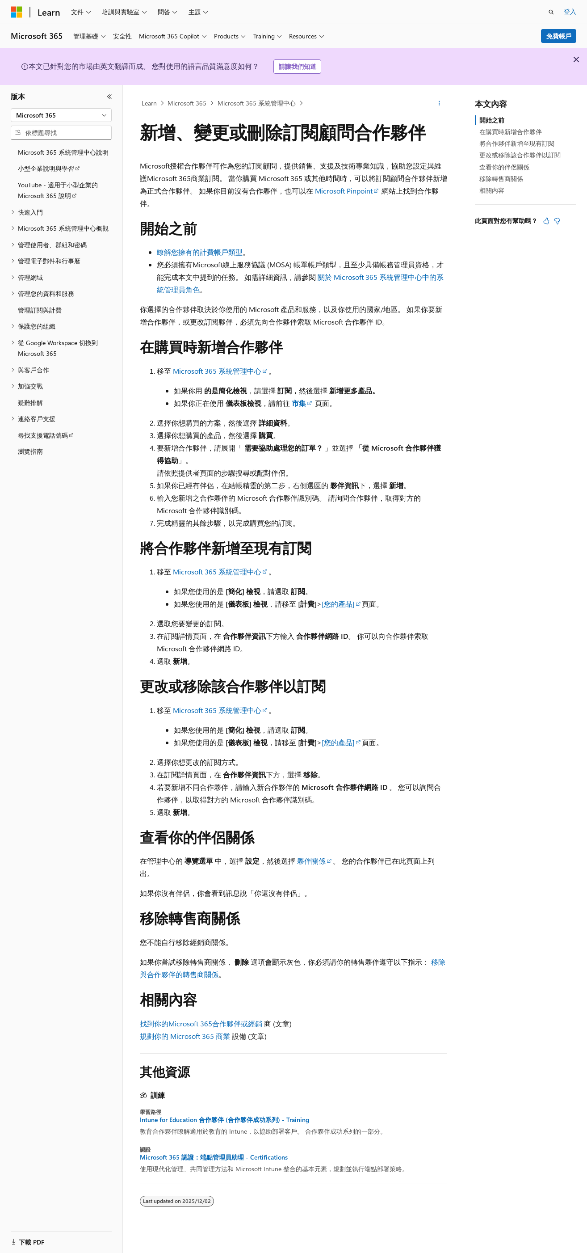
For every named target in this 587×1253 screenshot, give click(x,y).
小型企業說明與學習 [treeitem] (46, 168)
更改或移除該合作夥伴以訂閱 (520, 155)
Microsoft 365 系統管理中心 (257, 103)
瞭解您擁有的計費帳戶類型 (200, 252)
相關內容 (491, 190)
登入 (570, 11)
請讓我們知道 (297, 66)
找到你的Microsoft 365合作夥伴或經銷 (201, 1023)
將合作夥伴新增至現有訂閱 (516, 143)
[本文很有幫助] (546, 220)
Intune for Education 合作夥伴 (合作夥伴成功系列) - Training (224, 1120)
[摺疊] (109, 97)
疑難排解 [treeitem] (30, 402)
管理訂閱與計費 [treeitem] (40, 310)
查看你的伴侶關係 (504, 167)
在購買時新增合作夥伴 (510, 131)
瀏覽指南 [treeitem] (30, 451)
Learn (149, 103)
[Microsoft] (16, 12)
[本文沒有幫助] (557, 220)
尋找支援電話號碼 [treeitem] (43, 435)
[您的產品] (338, 603)
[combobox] (61, 115)
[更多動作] (439, 103)
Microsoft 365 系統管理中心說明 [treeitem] (63, 152)
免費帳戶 (558, 36)
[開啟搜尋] (551, 12)
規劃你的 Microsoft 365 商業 (185, 1036)
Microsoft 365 (187, 103)
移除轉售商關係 (501, 178)
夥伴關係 (311, 860)
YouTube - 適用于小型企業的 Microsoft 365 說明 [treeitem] (58, 190)
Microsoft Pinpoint (344, 190)
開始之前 (491, 120)
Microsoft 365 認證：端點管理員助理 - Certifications (214, 1157)
